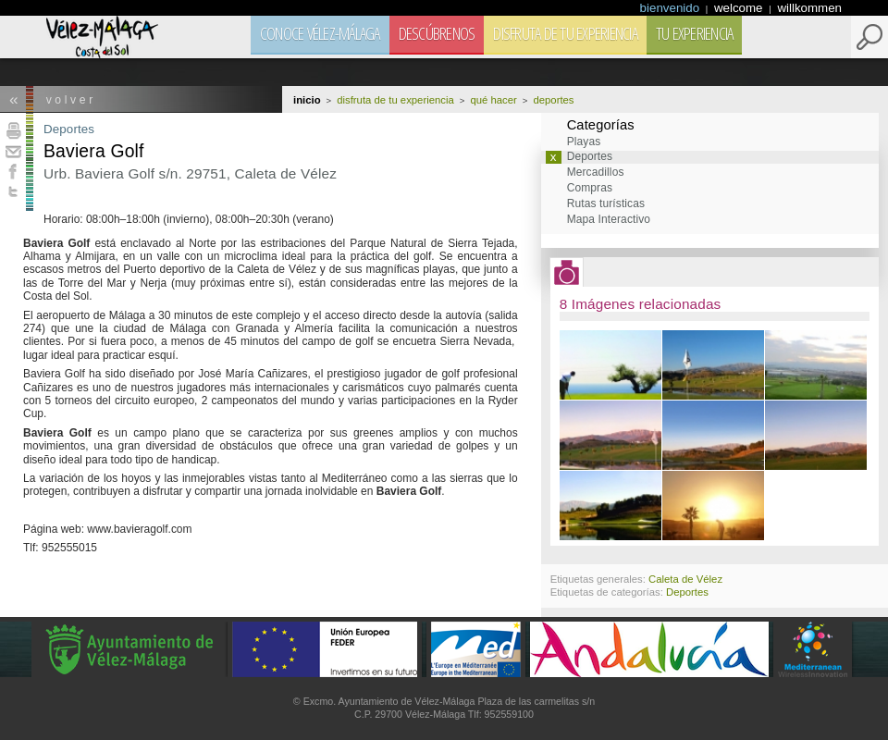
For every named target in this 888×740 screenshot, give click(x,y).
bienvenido (671, 8)
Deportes (68, 129)
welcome (740, 8)
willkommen (809, 8)
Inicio (307, 99)
